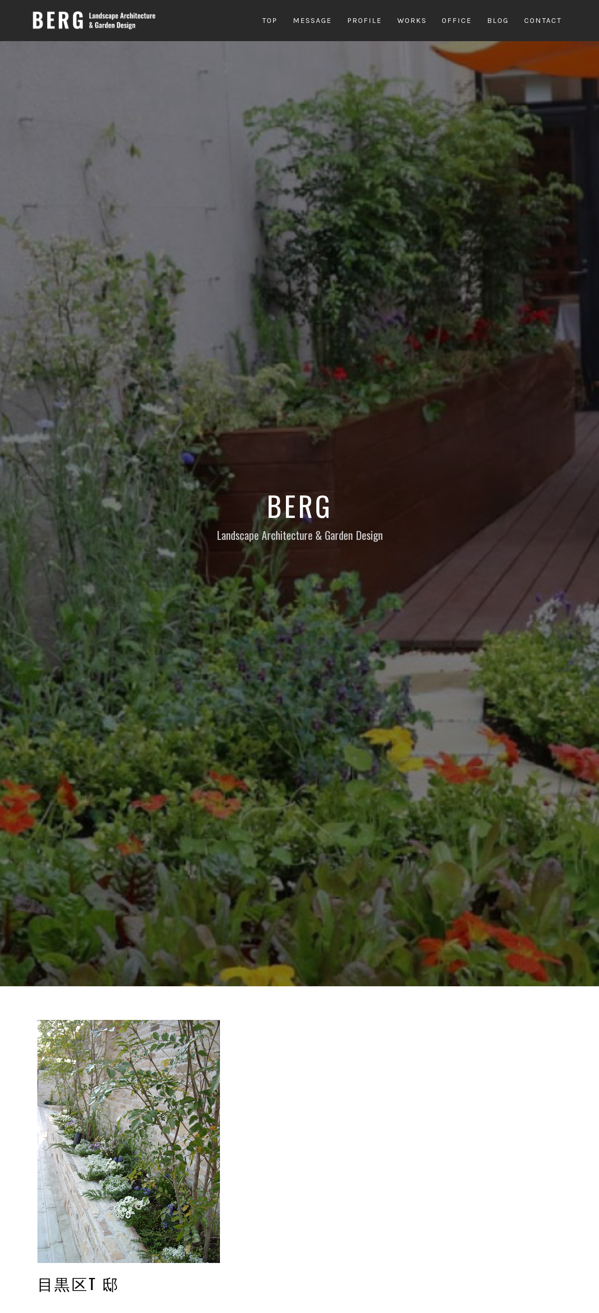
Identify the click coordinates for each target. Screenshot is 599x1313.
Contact (543, 20)
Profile (364, 20)
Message (312, 20)
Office (457, 20)
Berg (299, 505)
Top (270, 20)
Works (412, 20)
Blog (498, 20)
